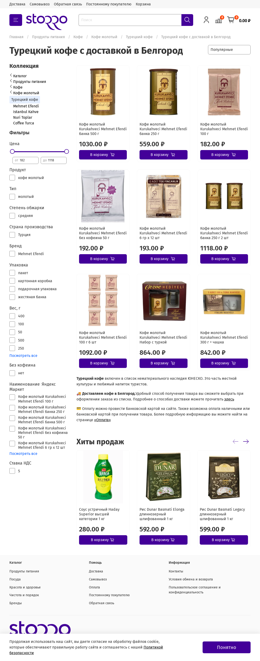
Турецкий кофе (139, 37)
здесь (229, 399)
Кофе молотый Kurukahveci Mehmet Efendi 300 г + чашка (224, 337)
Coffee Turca (23, 123)
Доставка (17, 4)
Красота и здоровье (25, 587)
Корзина (143, 4)
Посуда (15, 579)
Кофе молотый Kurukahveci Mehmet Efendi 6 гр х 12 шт (163, 233)
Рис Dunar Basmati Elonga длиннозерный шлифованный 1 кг (161, 514)
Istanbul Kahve (26, 112)
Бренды (15, 603)
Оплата (94, 587)
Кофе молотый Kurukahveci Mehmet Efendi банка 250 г (163, 129)
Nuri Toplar (22, 117)
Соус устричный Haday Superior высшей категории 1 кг (99, 514)
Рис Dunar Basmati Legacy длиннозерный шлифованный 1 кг (222, 514)
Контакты (176, 571)
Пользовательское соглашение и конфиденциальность (195, 590)
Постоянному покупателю (109, 4)
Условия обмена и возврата (191, 579)
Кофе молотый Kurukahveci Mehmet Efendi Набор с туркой (163, 337)
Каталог (20, 76)
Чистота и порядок (24, 595)
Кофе (78, 37)
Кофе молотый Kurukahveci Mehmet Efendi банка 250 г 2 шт (224, 233)
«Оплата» (102, 420)
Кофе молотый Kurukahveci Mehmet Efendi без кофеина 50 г (103, 233)
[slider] (12, 151)
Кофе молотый (104, 37)
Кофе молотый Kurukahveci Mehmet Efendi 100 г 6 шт (103, 337)
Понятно (226, 647)
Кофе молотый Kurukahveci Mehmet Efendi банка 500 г (103, 129)
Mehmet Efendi (26, 106)
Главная (16, 37)
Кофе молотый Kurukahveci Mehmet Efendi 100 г (224, 129)
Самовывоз (40, 4)
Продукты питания (48, 37)
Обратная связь (68, 4)
